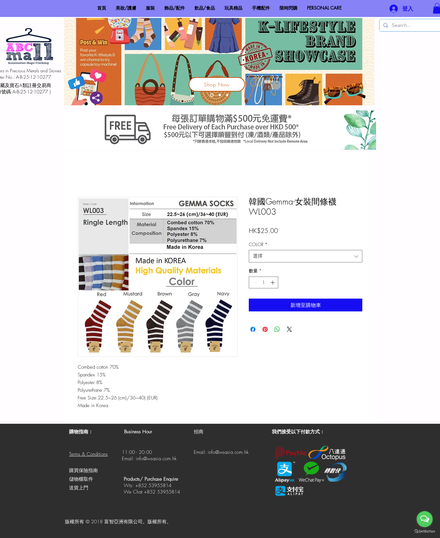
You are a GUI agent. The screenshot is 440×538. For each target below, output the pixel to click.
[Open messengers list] (425, 519)
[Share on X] (289, 329)
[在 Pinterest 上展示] (265, 329)
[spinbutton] (263, 282)
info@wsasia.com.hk (156, 458)
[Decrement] (254, 282)
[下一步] (365, 62)
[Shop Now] (217, 84)
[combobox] (305, 256)
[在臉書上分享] (253, 329)
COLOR (258, 244)
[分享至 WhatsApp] (277, 329)
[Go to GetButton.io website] (424, 531)
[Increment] (273, 282)
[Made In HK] (227, 95)
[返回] (73, 62)
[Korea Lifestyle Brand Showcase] (212, 95)
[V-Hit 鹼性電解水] (220, 95)
